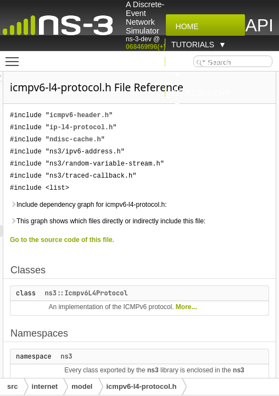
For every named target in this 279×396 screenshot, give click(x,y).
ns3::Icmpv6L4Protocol (198, 344)
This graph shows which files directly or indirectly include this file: (182, 267)
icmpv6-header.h (191, 130)
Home (185, 26)
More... (199, 371)
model (81, 386)
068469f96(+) (145, 47)
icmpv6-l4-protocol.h (142, 386)
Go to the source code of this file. (174, 291)
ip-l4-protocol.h (193, 142)
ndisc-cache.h (188, 155)
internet (45, 386)
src (12, 386)
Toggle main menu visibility (14, 56)
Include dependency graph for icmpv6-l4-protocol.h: (185, 238)
